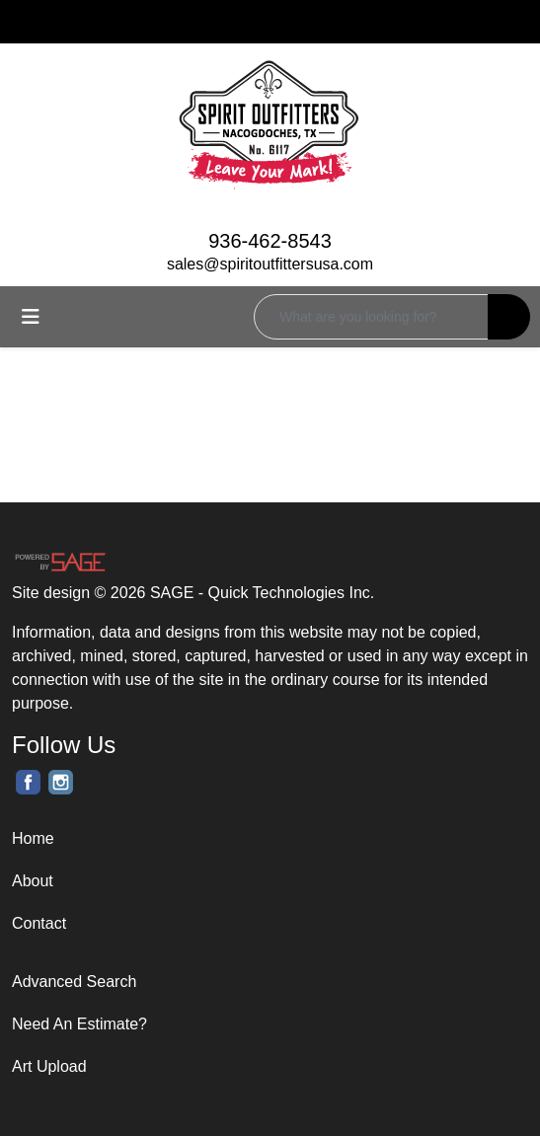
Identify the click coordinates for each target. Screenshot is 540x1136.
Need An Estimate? (79, 1024)
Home (33, 838)
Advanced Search (74, 981)
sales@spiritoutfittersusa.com (270, 264)
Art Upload (49, 1066)
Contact (39, 923)
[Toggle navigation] (30, 317)
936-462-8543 (270, 241)
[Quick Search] (371, 317)
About (32, 880)
